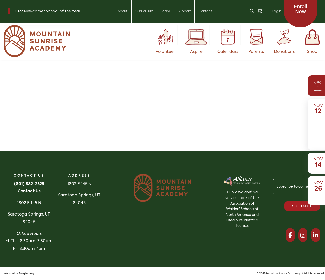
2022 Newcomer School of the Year (47, 11)
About (122, 11)
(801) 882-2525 (29, 184)
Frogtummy (26, 273)
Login (276, 11)
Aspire (196, 41)
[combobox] (10, 81)
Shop (312, 41)
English (6, 81)
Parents (256, 41)
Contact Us (29, 191)
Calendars (227, 41)
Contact (205, 11)
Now (300, 9)
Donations (284, 41)
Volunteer (165, 41)
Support (184, 11)
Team (165, 11)
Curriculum (144, 11)
